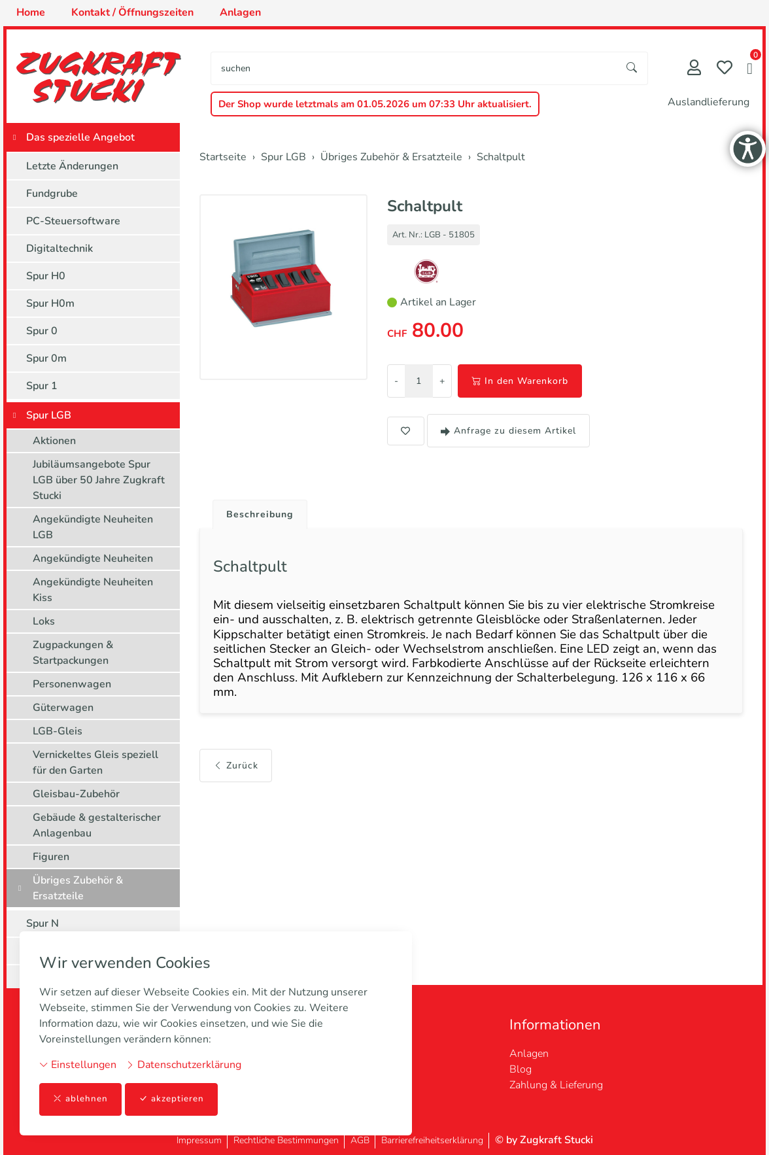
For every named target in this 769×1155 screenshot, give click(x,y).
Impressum (199, 1140)
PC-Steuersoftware (73, 221)
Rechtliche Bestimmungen (286, 1140)
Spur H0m (50, 303)
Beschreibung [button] (263, 515)
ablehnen (81, 1099)
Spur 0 (42, 331)
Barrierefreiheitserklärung (432, 1140)
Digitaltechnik (59, 248)
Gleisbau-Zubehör (76, 794)
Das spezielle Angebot (80, 137)
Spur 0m (46, 358)
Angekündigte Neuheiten (93, 558)
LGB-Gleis (57, 731)
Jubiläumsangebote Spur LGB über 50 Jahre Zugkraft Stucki (99, 480)
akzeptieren (172, 1099)
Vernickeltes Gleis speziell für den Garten (95, 763)
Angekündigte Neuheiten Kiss (93, 590)
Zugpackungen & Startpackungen (73, 653)
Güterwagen (63, 707)
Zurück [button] (235, 782)
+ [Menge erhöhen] (442, 381)
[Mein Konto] (694, 69)
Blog (520, 1069)
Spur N (42, 923)
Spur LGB (48, 415)
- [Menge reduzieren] (396, 381)
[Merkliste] (724, 69)
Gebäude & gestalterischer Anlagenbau (97, 825)
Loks (44, 621)
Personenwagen (72, 684)
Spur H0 (45, 276)
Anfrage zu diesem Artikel (508, 430)
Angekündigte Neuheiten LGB (93, 527)
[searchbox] (414, 68)
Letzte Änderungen (72, 166)
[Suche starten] (632, 68)
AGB (359, 1140)
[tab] (258, 512)
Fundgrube (52, 193)
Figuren (51, 857)
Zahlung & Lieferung (556, 1085)
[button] (750, 70)
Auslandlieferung (708, 102)
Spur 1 (42, 386)
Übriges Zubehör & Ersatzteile (78, 888)
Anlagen (529, 1053)
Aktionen (54, 441)
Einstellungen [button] (77, 1064)
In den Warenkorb (519, 381)
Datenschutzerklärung (183, 1064)
